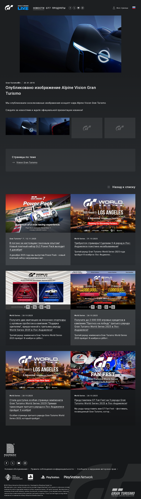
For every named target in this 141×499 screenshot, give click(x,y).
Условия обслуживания (17, 469)
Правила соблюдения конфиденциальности (56, 469)
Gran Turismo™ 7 (17, 239)
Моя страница (122, 8)
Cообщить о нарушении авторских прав (104, 469)
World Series (79, 239)
